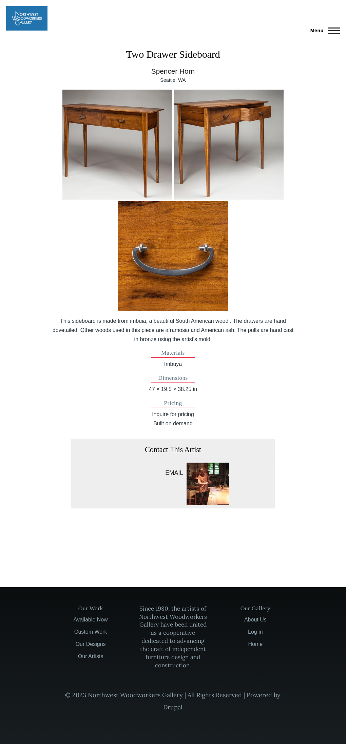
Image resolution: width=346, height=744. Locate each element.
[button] (117, 144)
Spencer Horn (173, 71)
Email (174, 472)
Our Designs (91, 644)
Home (255, 644)
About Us (255, 619)
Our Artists (90, 656)
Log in (255, 632)
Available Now (91, 619)
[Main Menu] (323, 30)
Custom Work (90, 632)
